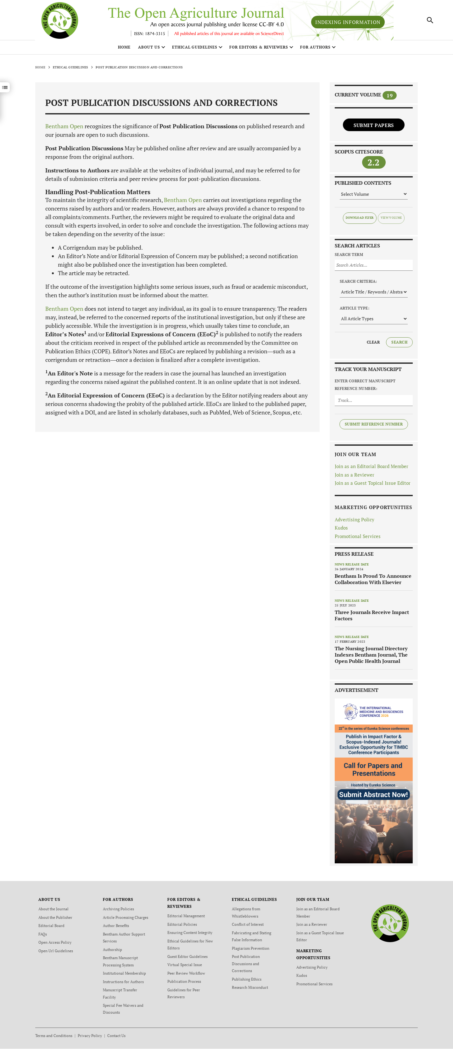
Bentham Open (64, 128)
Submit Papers (374, 127)
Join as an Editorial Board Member (371, 469)
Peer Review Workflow (186, 974)
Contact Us (116, 1036)
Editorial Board (51, 927)
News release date (352, 567)
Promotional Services (358, 538)
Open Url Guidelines (55, 952)
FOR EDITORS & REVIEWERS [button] (258, 49)
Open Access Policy (54, 944)
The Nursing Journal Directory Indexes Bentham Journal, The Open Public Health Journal (371, 657)
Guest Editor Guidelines (187, 958)
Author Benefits (116, 927)
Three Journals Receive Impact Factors (372, 617)
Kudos (341, 530)
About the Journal (53, 911)
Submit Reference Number (374, 426)
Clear (373, 344)
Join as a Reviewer (354, 477)
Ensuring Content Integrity (189, 934)
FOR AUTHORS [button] (315, 49)
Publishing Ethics (246, 980)
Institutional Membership (124, 974)
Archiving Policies (118, 911)
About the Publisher (55, 919)
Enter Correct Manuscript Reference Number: (365, 387)
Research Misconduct (250, 988)
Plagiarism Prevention (250, 950)
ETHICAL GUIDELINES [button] (194, 49)
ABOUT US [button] (149, 49)
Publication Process (184, 982)
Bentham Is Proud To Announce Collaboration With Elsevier (373, 581)
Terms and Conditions (53, 1036)
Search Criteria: (358, 283)
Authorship (112, 951)
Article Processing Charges (125, 919)
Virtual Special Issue (184, 966)
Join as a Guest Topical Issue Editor (373, 485)
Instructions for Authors (123, 982)
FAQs (42, 936)
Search (399, 344)
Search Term (349, 256)
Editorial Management (186, 918)
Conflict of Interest (248, 926)
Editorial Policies (182, 926)
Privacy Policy (90, 1036)
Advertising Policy (354, 522)
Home (124, 49)
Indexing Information (348, 23)
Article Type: (354, 310)
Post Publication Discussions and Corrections (246, 965)
